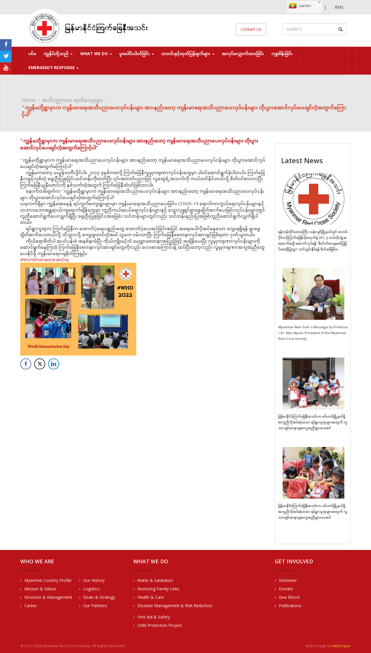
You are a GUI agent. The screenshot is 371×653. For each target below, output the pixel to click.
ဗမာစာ (299, 6)
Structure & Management (48, 597)
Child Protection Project (159, 625)
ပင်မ (32, 53)
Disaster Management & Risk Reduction (174, 605)
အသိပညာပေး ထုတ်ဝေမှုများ (72, 100)
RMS (339, 7)
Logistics (91, 588)
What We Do (96, 53)
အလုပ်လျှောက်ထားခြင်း (243, 53)
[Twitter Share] (39, 363)
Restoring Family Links (158, 588)
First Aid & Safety (153, 617)
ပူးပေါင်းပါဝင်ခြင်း (136, 53)
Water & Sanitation (155, 580)
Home (29, 100)
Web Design (315, 645)
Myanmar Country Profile (48, 580)
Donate (286, 588)
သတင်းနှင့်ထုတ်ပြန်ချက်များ (187, 53)
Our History (94, 580)
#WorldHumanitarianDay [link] (44, 259)
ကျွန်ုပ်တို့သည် (58, 53)
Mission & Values (40, 588)
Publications (290, 605)
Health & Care (150, 597)
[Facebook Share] (25, 363)
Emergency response (53, 67)
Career (30, 605)
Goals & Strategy (99, 597)
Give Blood (289, 597)
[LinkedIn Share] (53, 363)
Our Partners (95, 605)
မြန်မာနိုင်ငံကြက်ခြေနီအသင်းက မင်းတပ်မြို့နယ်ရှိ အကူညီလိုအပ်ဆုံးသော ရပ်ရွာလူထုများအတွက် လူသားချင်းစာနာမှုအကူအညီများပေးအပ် (313, 422)
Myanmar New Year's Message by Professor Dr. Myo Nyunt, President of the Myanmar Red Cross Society (313, 333)
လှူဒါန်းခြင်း (282, 53)
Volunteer (288, 580)
